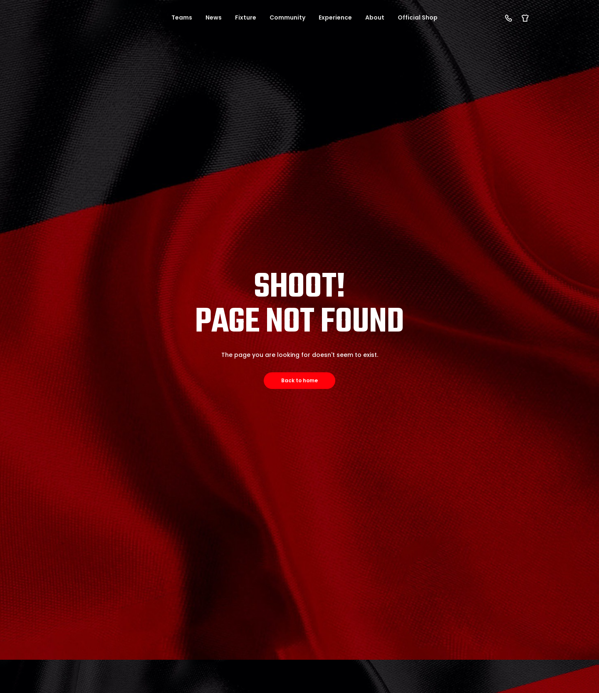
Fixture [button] (245, 17)
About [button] (374, 17)
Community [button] (287, 17)
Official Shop (418, 17)
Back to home (299, 380)
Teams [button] (181, 17)
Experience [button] (335, 17)
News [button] (213, 17)
